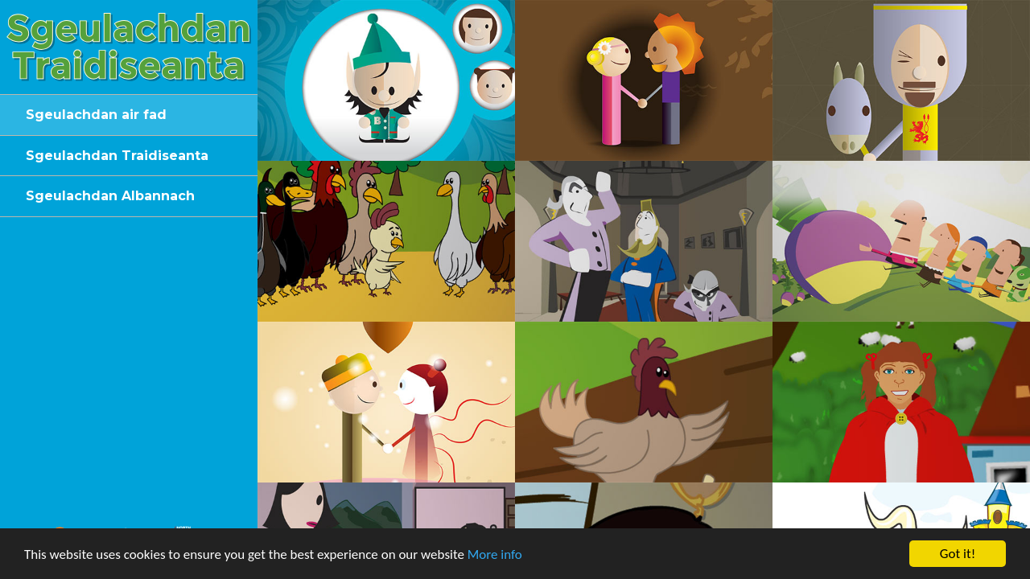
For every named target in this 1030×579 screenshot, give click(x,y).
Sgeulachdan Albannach (110, 195)
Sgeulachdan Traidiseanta (117, 155)
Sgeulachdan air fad (96, 114)
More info (495, 555)
